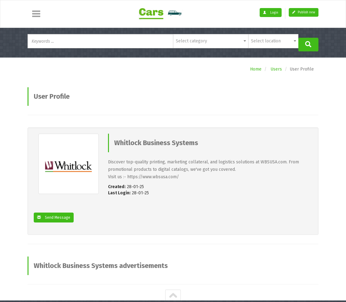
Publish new (303, 12)
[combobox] (210, 41)
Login (270, 13)
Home (256, 66)
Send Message (55, 214)
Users (276, 66)
